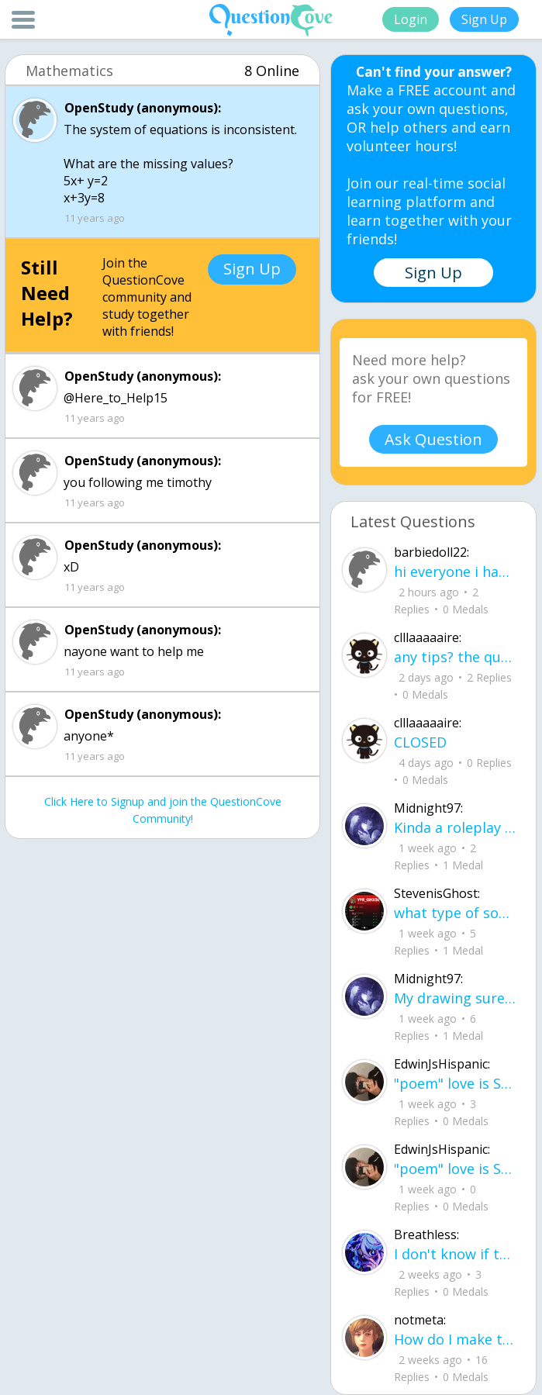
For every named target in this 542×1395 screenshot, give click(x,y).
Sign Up (484, 19)
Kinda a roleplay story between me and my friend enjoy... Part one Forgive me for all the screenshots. (455, 827)
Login (410, 19)
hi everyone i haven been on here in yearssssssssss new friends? (455, 571)
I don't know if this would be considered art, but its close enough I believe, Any (455, 1254)
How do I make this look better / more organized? (455, 1339)
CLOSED (420, 742)
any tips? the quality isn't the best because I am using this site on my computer (455, 656)
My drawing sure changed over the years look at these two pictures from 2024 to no (455, 998)
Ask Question (433, 439)
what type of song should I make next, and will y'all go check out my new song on (455, 912)
